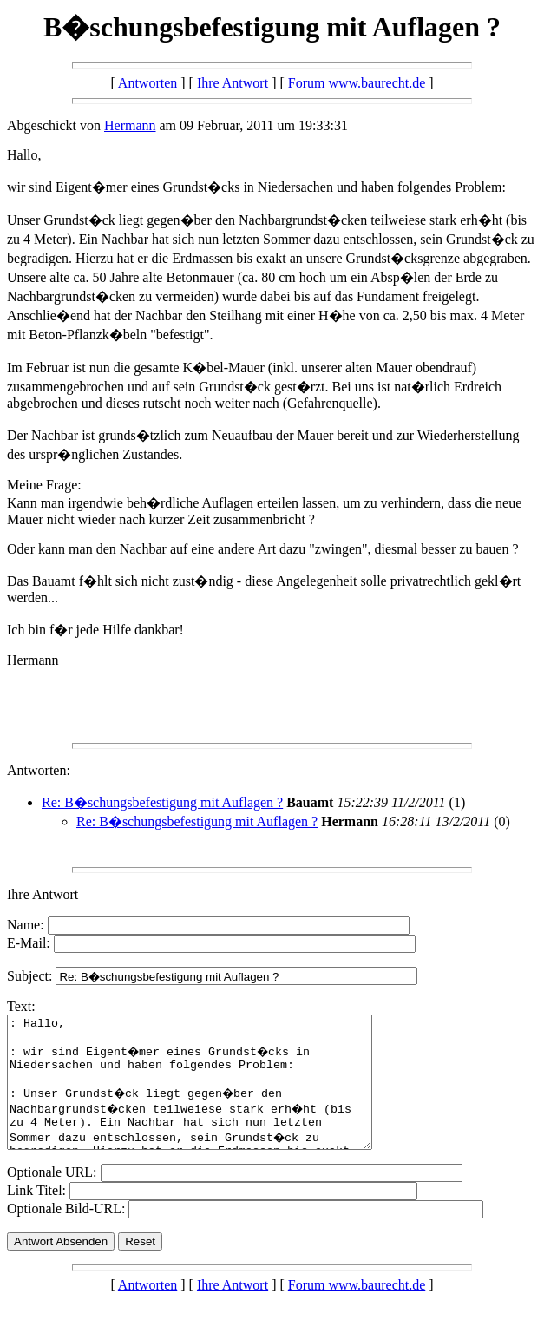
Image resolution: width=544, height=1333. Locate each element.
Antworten (147, 83)
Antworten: (38, 770)
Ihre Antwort (232, 83)
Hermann (130, 125)
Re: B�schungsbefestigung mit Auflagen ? (162, 802)
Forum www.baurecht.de (356, 83)
